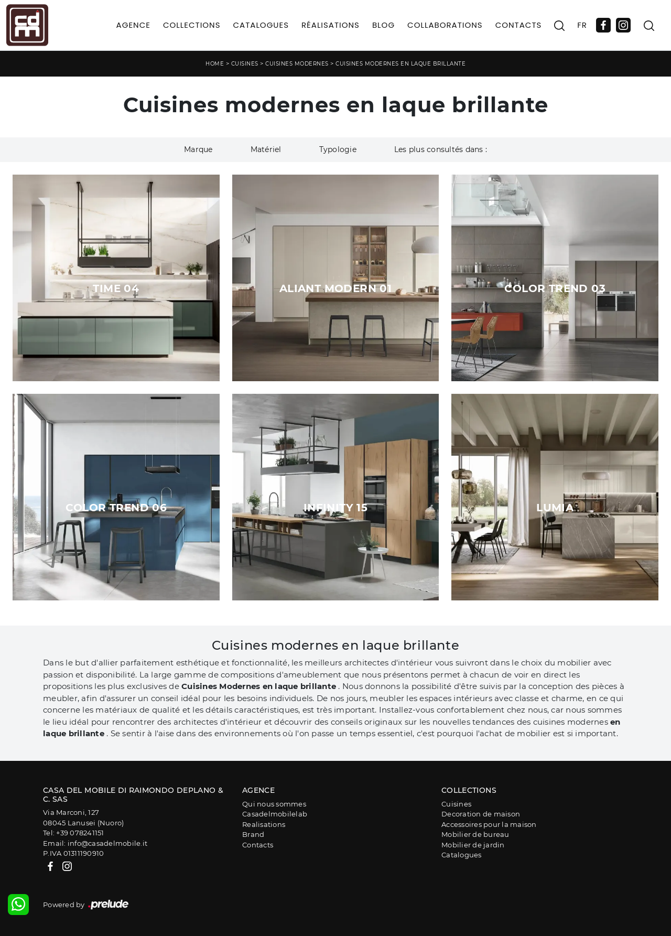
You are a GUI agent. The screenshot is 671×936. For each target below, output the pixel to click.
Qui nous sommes (274, 804)
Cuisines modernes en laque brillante (401, 63)
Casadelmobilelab (274, 814)
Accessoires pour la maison (489, 824)
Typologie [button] (337, 149)
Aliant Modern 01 (335, 288)
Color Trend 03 (554, 288)
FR (582, 24)
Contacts (518, 24)
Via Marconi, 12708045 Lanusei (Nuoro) (83, 817)
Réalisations (330, 24)
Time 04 (116, 288)
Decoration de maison (480, 814)
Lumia (554, 507)
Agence (133, 24)
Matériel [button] (266, 149)
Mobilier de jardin (473, 845)
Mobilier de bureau (475, 834)
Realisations (263, 824)
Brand (253, 834)
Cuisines (244, 63)
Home (214, 63)
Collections (192, 24)
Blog (383, 24)
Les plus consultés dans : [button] (440, 149)
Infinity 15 (335, 507)
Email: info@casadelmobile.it (95, 843)
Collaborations (445, 24)
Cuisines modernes (297, 63)
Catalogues (260, 24)
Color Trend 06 (116, 507)
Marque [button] (198, 149)
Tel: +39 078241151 (73, 833)
